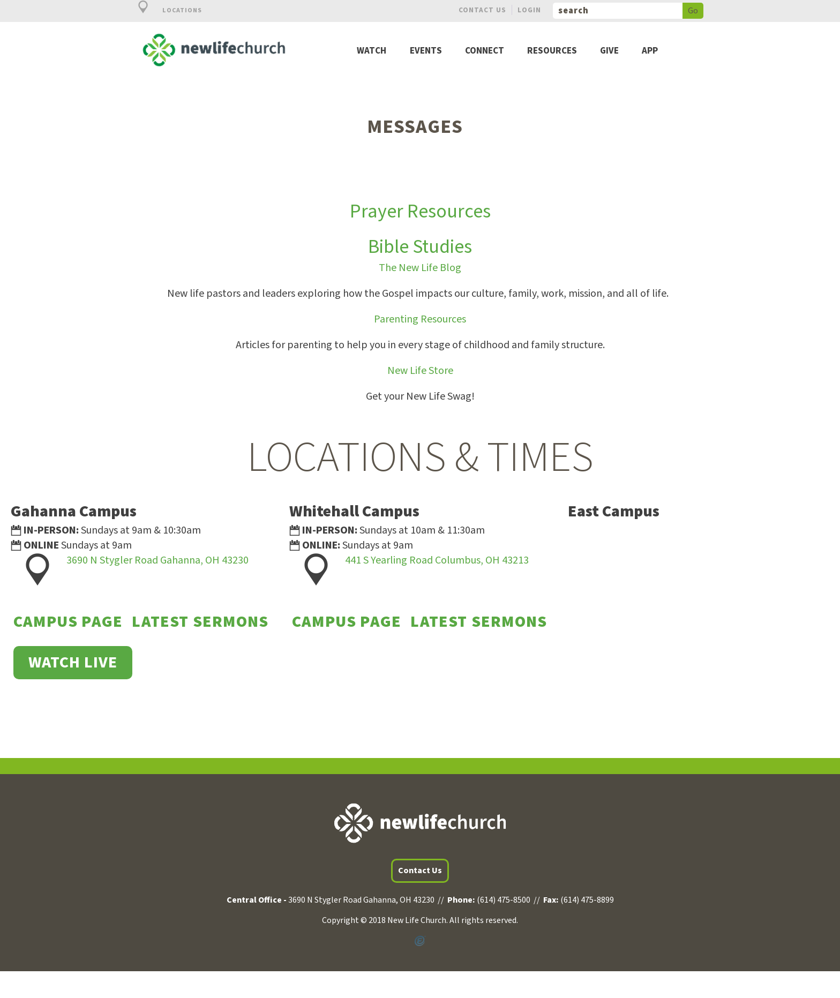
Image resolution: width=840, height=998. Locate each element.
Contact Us (482, 10)
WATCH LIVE (72, 662)
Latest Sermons (200, 621)
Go (693, 10)
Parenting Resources (420, 319)
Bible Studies (420, 246)
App (650, 51)
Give (609, 51)
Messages (415, 126)
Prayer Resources (420, 211)
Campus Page (68, 621)
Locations (164, 10)
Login (529, 10)
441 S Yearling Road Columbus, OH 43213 (437, 560)
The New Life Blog (420, 267)
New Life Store (420, 370)
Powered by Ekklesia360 (420, 941)
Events (426, 51)
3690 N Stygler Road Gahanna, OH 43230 (157, 560)
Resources (552, 51)
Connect (484, 51)
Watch (371, 51)
